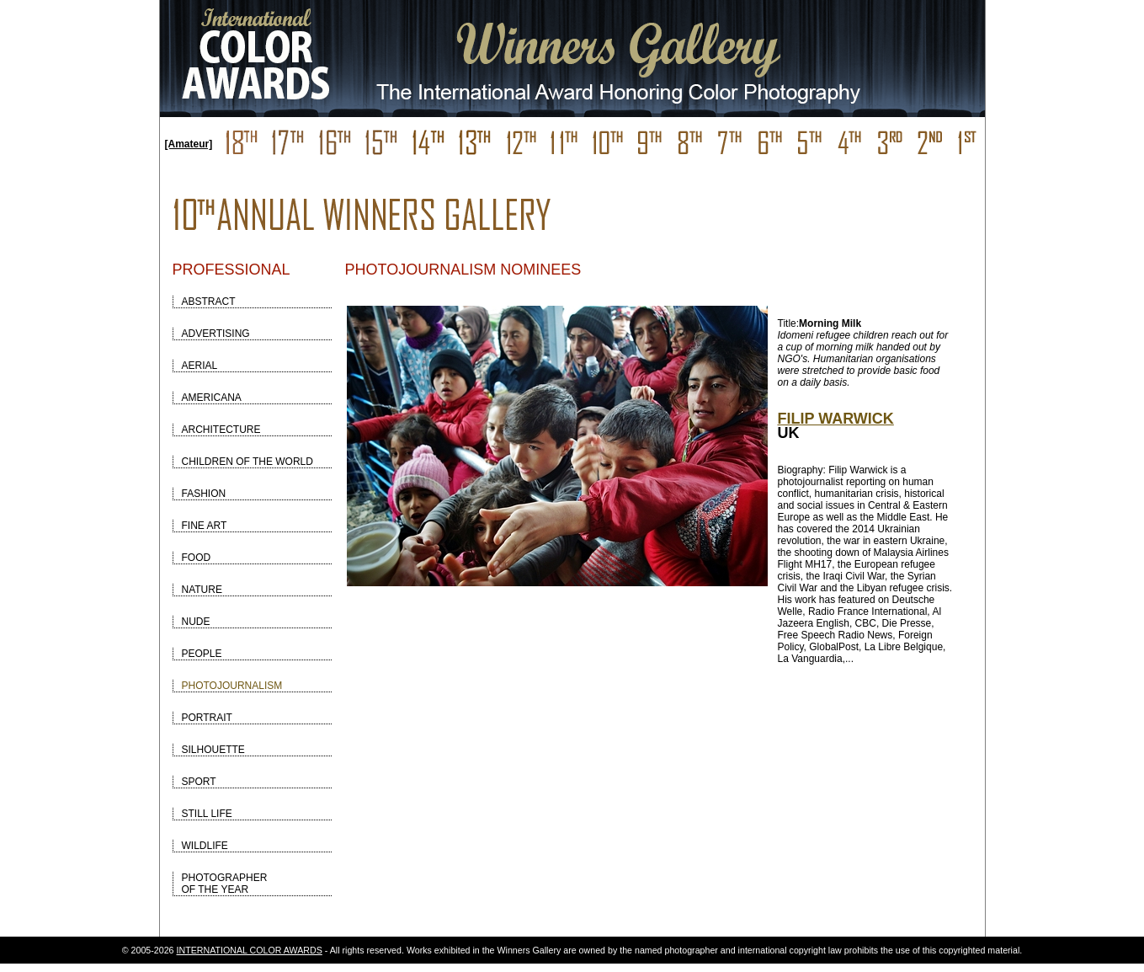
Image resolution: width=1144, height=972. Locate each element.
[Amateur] (189, 144)
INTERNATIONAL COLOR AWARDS (249, 950)
